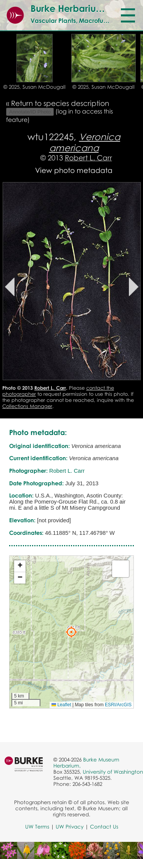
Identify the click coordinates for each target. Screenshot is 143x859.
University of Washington (113, 772)
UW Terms (37, 827)
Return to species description (60, 103)
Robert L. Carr (88, 157)
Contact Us (104, 827)
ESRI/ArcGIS (118, 704)
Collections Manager (27, 406)
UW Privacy (70, 827)
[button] (71, 632)
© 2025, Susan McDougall (34, 87)
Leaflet (61, 704)
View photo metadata (73, 170)
